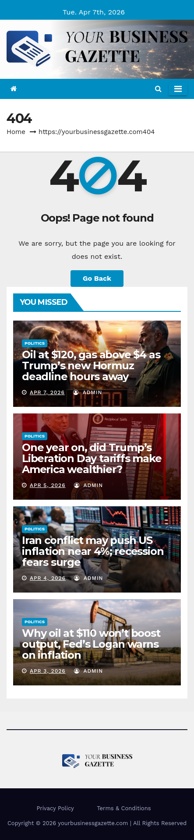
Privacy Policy (55, 808)
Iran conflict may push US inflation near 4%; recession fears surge (92, 551)
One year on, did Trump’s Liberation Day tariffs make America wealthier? (92, 458)
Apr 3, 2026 (48, 671)
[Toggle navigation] (178, 88)
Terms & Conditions (124, 808)
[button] (158, 89)
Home (16, 132)
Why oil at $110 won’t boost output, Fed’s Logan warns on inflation (91, 644)
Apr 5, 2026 (48, 485)
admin (87, 392)
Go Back (97, 278)
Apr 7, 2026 (47, 392)
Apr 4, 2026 (48, 578)
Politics (35, 343)
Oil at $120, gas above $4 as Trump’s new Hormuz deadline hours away (91, 365)
